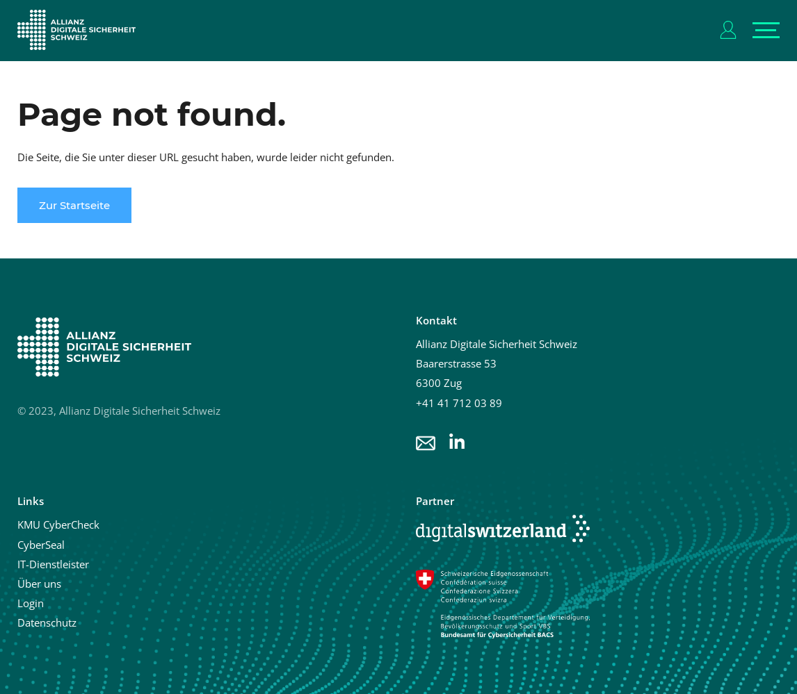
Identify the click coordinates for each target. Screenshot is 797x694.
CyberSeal (41, 545)
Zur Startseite (74, 205)
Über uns (39, 583)
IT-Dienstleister (53, 564)
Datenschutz (47, 622)
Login (30, 603)
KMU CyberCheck (58, 524)
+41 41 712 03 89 (459, 403)
